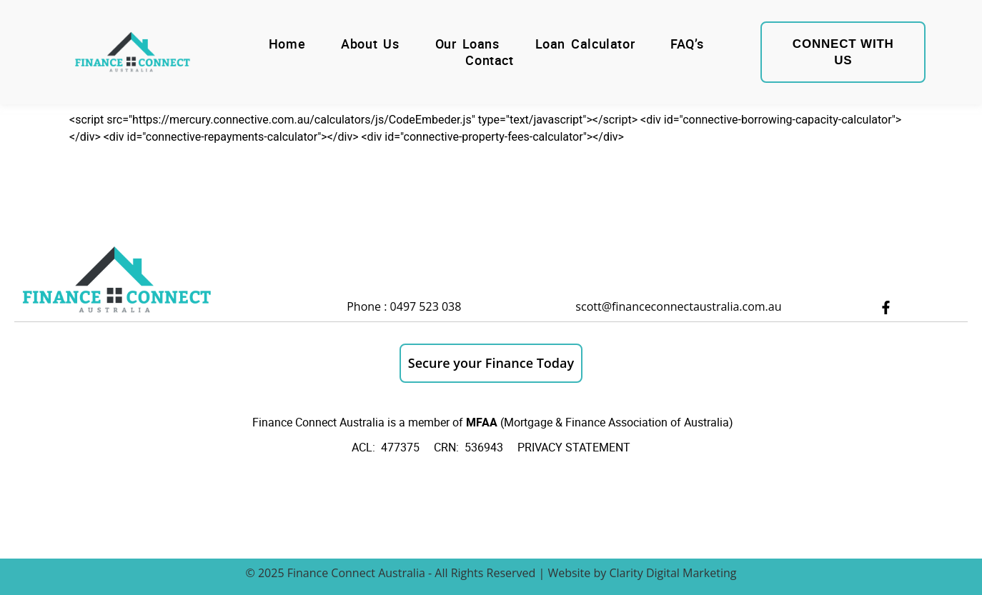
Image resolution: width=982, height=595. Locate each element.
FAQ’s (686, 44)
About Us (370, 44)
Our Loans (467, 44)
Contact (489, 60)
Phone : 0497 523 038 (404, 306)
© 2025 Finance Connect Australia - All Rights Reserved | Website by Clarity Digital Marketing (490, 573)
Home (287, 44)
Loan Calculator (585, 44)
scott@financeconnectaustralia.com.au (678, 306)
